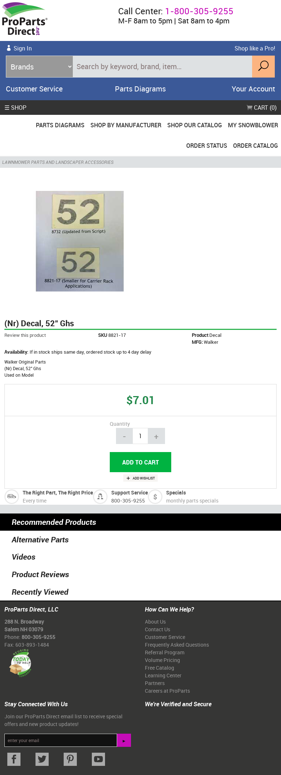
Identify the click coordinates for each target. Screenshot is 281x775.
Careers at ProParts (167, 690)
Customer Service (34, 89)
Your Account (253, 89)
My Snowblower (253, 125)
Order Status (206, 146)
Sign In (23, 48)
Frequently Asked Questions (177, 644)
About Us (155, 621)
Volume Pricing (162, 660)
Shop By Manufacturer (125, 125)
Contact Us (157, 629)
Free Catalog (159, 667)
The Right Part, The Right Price (58, 492)
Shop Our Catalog (194, 125)
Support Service (129, 492)
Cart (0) (262, 108)
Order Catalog (255, 146)
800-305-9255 (128, 500)
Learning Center (163, 675)
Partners (155, 683)
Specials (176, 492)
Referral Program (164, 652)
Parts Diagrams (140, 89)
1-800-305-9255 (199, 11)
